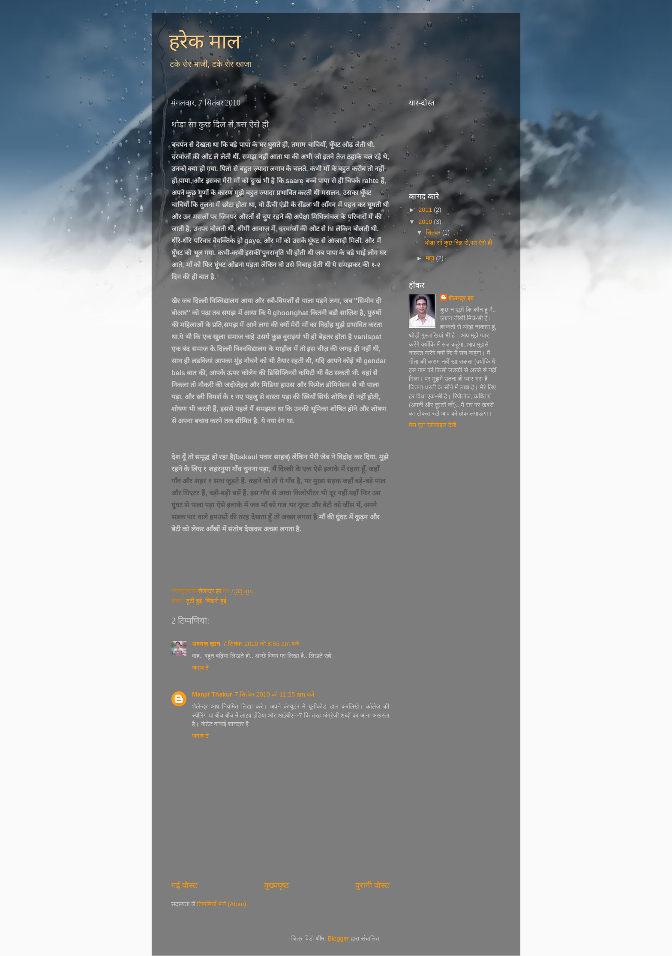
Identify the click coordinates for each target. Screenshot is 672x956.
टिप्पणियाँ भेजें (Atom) (221, 904)
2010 (426, 221)
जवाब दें (200, 667)
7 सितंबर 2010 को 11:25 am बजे (275, 694)
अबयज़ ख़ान (206, 643)
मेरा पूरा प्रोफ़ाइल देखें (432, 425)
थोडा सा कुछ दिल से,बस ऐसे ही (458, 242)
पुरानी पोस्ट (372, 885)
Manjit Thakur (212, 694)
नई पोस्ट (184, 885)
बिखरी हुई (215, 600)
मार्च (431, 258)
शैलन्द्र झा (461, 298)
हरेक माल (205, 41)
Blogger (338, 938)
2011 (426, 209)
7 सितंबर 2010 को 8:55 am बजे (261, 643)
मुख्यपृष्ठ (276, 885)
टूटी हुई (194, 600)
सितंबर (434, 232)
